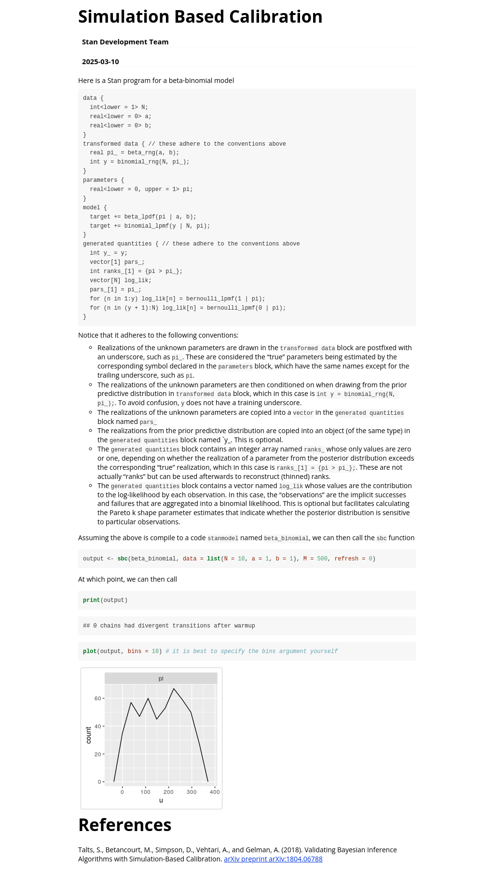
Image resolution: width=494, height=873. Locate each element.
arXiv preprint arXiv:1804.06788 (273, 861)
